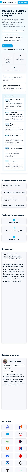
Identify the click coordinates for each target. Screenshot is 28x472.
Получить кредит (23, 2)
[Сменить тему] (15, 2)
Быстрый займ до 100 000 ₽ (12, 447)
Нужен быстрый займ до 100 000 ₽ (14, 49)
